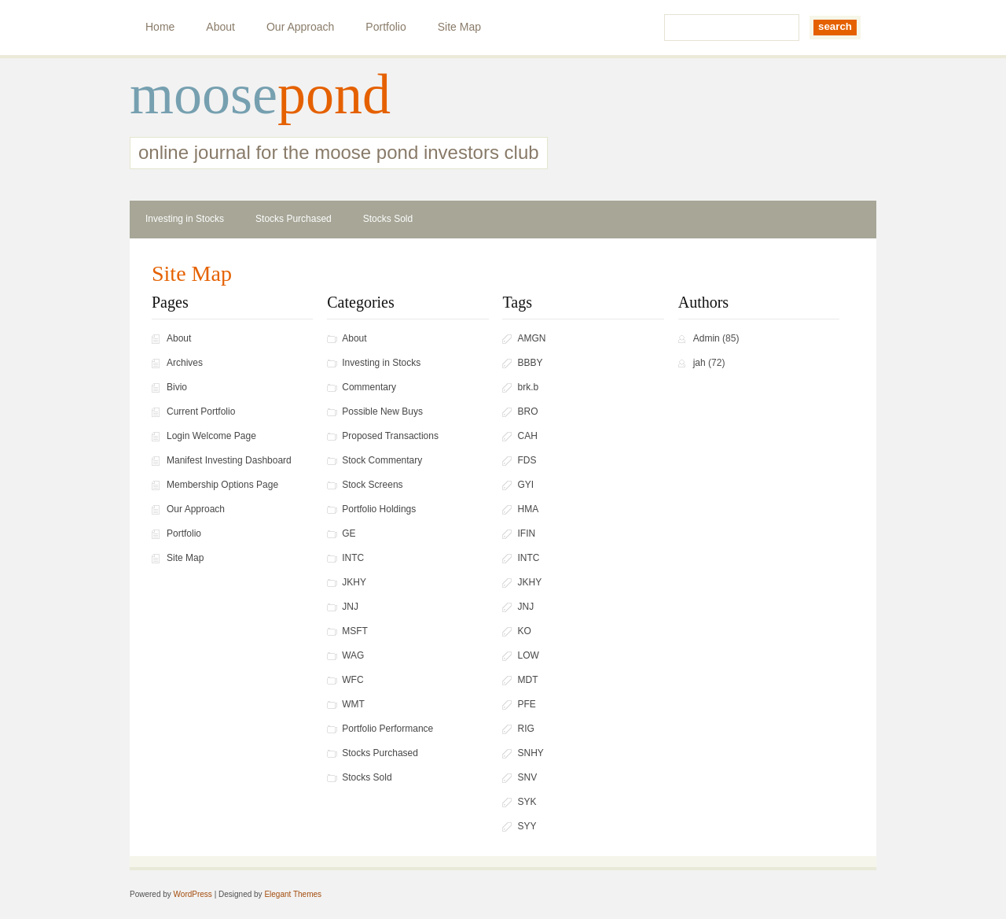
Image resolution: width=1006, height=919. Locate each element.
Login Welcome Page (211, 435)
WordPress (193, 894)
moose (203, 94)
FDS (526, 460)
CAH (527, 435)
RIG (525, 728)
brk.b (527, 387)
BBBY (529, 362)
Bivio (177, 387)
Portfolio (385, 26)
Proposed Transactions (390, 435)
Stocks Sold (388, 218)
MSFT (355, 631)
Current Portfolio (201, 411)
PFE (526, 704)
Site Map (459, 26)
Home (159, 26)
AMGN (531, 338)
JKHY (354, 582)
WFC (352, 679)
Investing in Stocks (184, 218)
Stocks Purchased (293, 218)
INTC (353, 557)
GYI (525, 484)
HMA (527, 509)
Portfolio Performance (387, 728)
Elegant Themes (292, 894)
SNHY (530, 752)
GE (348, 533)
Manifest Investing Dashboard (229, 460)
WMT (353, 704)
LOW (527, 655)
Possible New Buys (382, 411)
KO (524, 631)
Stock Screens (372, 484)
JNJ (350, 606)
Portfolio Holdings (379, 509)
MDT (527, 679)
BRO (527, 411)
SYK (526, 801)
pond (334, 94)
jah (699, 362)
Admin (706, 338)
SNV (527, 777)
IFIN (526, 533)
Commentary (369, 387)
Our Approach (300, 26)
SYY (526, 826)
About (220, 26)
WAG (353, 655)
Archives (185, 362)
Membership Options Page (222, 484)
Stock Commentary (382, 460)
